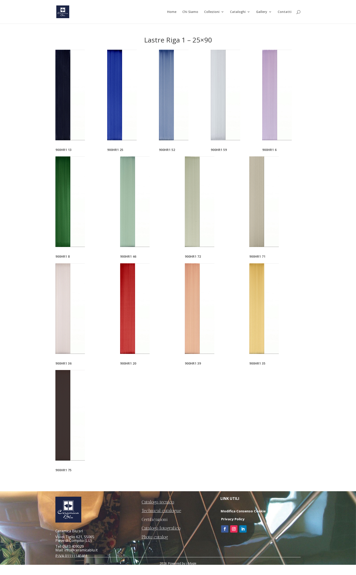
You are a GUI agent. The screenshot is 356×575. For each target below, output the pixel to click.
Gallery (261, 12)
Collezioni (212, 12)
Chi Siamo (190, 12)
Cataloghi (238, 12)
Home (171, 12)
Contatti (285, 12)
